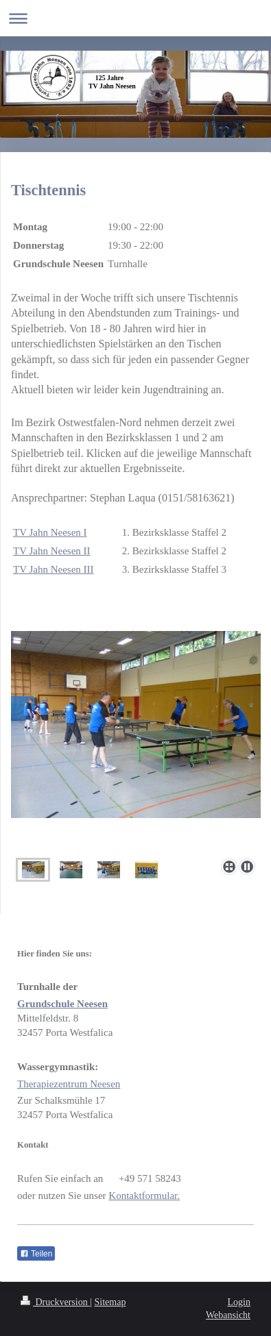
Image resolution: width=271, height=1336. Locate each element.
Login (239, 1302)
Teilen (36, 1254)
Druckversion (55, 1302)
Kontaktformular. (144, 1195)
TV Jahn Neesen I (50, 532)
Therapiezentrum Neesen (68, 1083)
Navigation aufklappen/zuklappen (135, 18)
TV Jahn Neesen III (53, 569)
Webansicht (228, 1315)
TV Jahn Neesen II (52, 550)
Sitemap (110, 1302)
